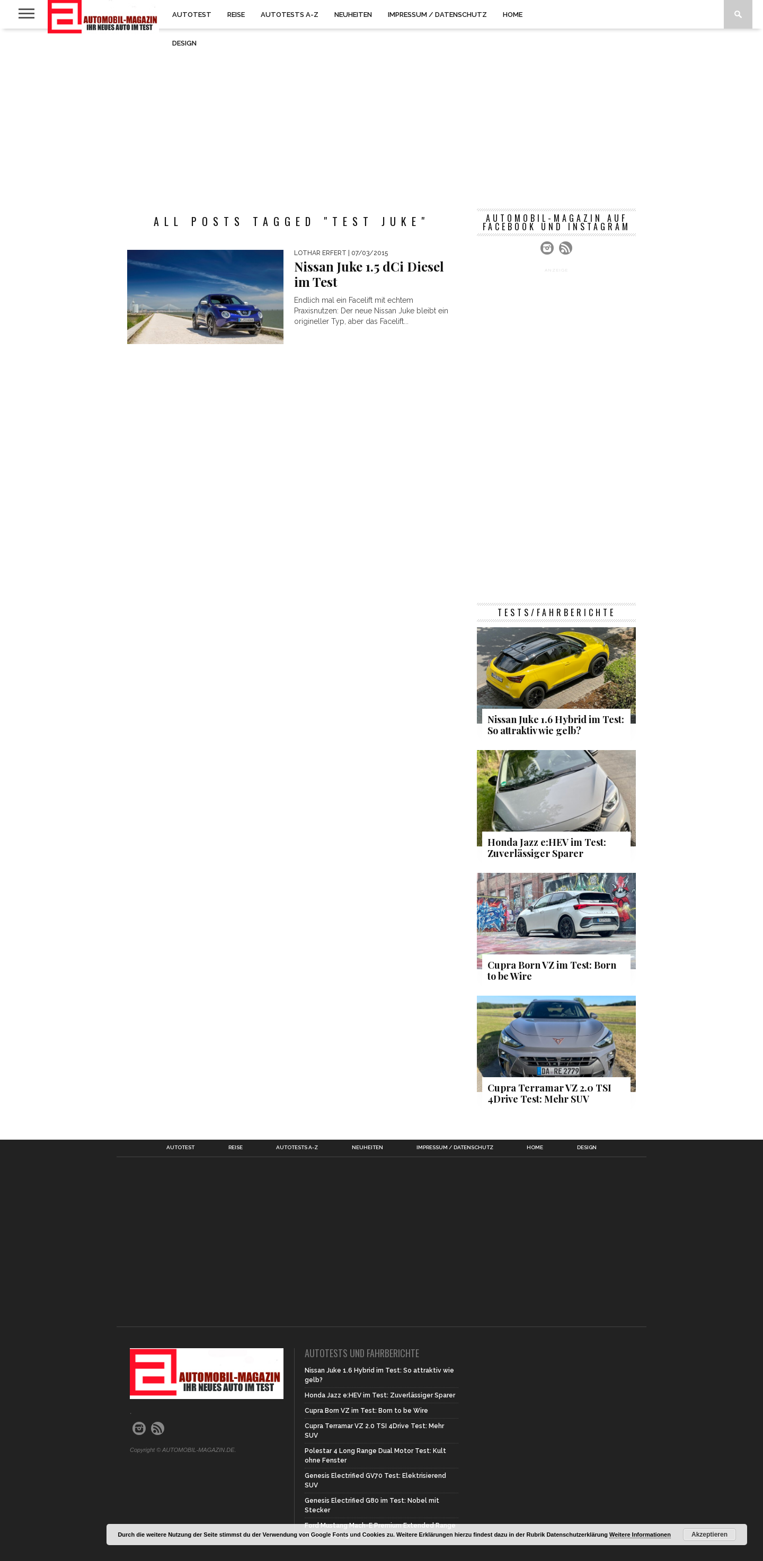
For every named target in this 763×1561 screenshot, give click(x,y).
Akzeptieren (709, 1534)
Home (512, 15)
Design (184, 43)
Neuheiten (353, 15)
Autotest (191, 15)
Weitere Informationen (640, 1534)
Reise (236, 15)
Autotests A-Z (289, 15)
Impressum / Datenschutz (437, 15)
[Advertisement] (381, 113)
